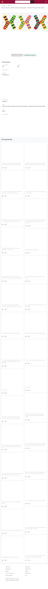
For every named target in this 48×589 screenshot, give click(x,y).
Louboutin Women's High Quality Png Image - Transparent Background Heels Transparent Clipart (34, 416)
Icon (26, 575)
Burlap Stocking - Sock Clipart (31, 250)
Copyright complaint (29, 55)
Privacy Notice (9, 575)
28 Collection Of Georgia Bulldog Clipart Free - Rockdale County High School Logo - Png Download (12, 362)
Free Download (17, 55)
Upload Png (28, 569)
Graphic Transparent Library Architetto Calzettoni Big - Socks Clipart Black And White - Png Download (35, 222)
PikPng (3, 5)
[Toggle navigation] (46, 2)
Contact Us (8, 569)
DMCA (7, 571)
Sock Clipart (27, 387)
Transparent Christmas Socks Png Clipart (10, 333)
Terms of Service (10, 573)
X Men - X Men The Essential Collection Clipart (35, 360)
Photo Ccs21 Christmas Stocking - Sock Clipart (35, 333)
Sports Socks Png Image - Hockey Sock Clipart (23, 531)
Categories (27, 566)
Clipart (26, 571)
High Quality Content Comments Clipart (21, 558)
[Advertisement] (24, 43)
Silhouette (27, 573)
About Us (8, 566)
